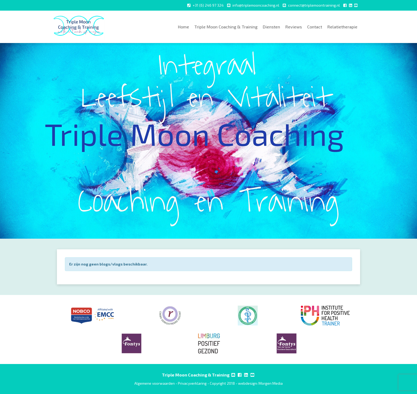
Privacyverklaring (192, 383)
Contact (314, 26)
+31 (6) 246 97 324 (208, 5)
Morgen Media (270, 383)
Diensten (271, 26)
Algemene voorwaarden (154, 383)
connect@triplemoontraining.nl (314, 5)
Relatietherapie (342, 26)
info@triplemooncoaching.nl (255, 5)
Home (183, 26)
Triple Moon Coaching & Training (225, 26)
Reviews (293, 26)
